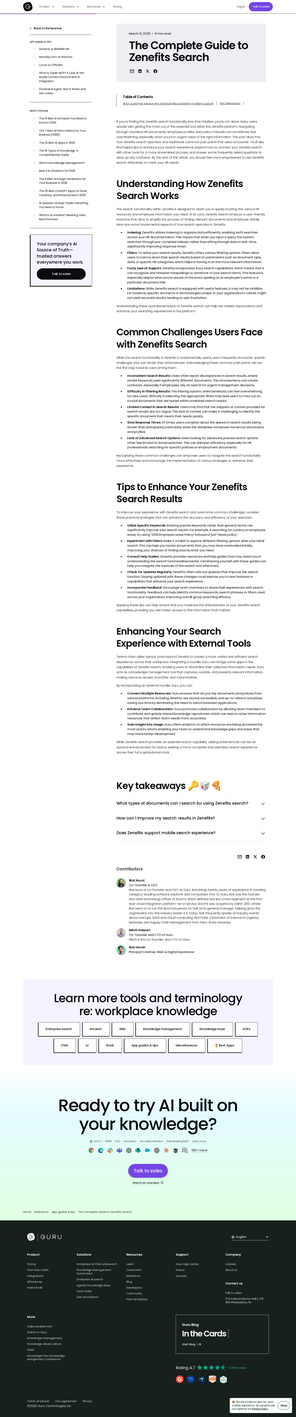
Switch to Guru (37, 1332)
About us (231, 1270)
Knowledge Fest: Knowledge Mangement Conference (46, 1357)
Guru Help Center (187, 1264)
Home (27, 1212)
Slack (30, 1350)
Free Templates (136, 1299)
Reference (42, 1212)
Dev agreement (66, 1401)
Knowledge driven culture (44, 1344)
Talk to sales (261, 6)
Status (180, 1270)
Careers (230, 1264)
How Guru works (38, 1270)
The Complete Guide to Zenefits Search (105, 1212)
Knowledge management (44, 1338)
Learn (130, 1264)
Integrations (35, 1276)
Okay (283, 1405)
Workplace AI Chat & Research (97, 1264)
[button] (47, 6)
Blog (129, 1282)
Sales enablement (39, 1326)
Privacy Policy (260, 1408)
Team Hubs (84, 1291)
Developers (134, 1288)
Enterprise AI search (90, 1279)
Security (181, 1276)
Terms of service (38, 1401)
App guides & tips (63, 1212)
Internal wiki (34, 1288)
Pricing (117, 6)
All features (34, 1282)
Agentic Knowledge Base (93, 1285)
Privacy (87, 1401)
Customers (133, 1270)
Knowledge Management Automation (94, 1271)
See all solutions (87, 1297)
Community (134, 1293)
